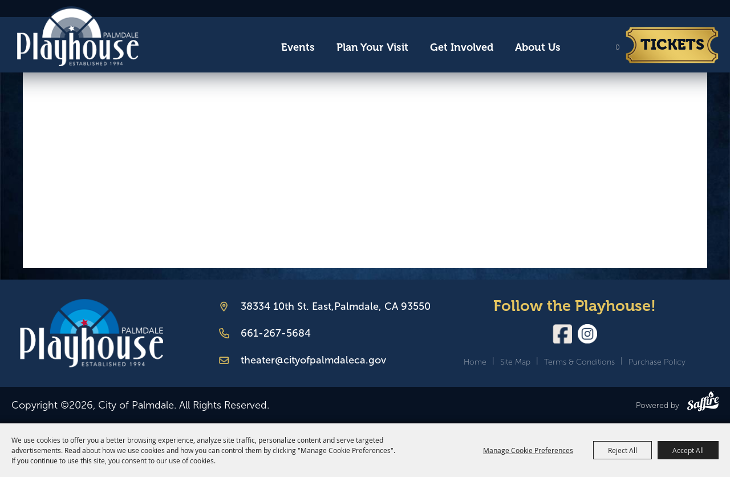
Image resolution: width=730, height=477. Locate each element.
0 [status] (617, 47)
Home (475, 362)
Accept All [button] (688, 450)
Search (581, 48)
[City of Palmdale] (78, 36)
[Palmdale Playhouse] (91, 333)
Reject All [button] (622, 450)
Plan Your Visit (372, 47)
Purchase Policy (657, 362)
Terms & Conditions (579, 362)
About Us (538, 47)
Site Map (515, 362)
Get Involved (461, 47)
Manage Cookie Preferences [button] (528, 450)
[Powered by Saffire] (703, 403)
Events (298, 47)
